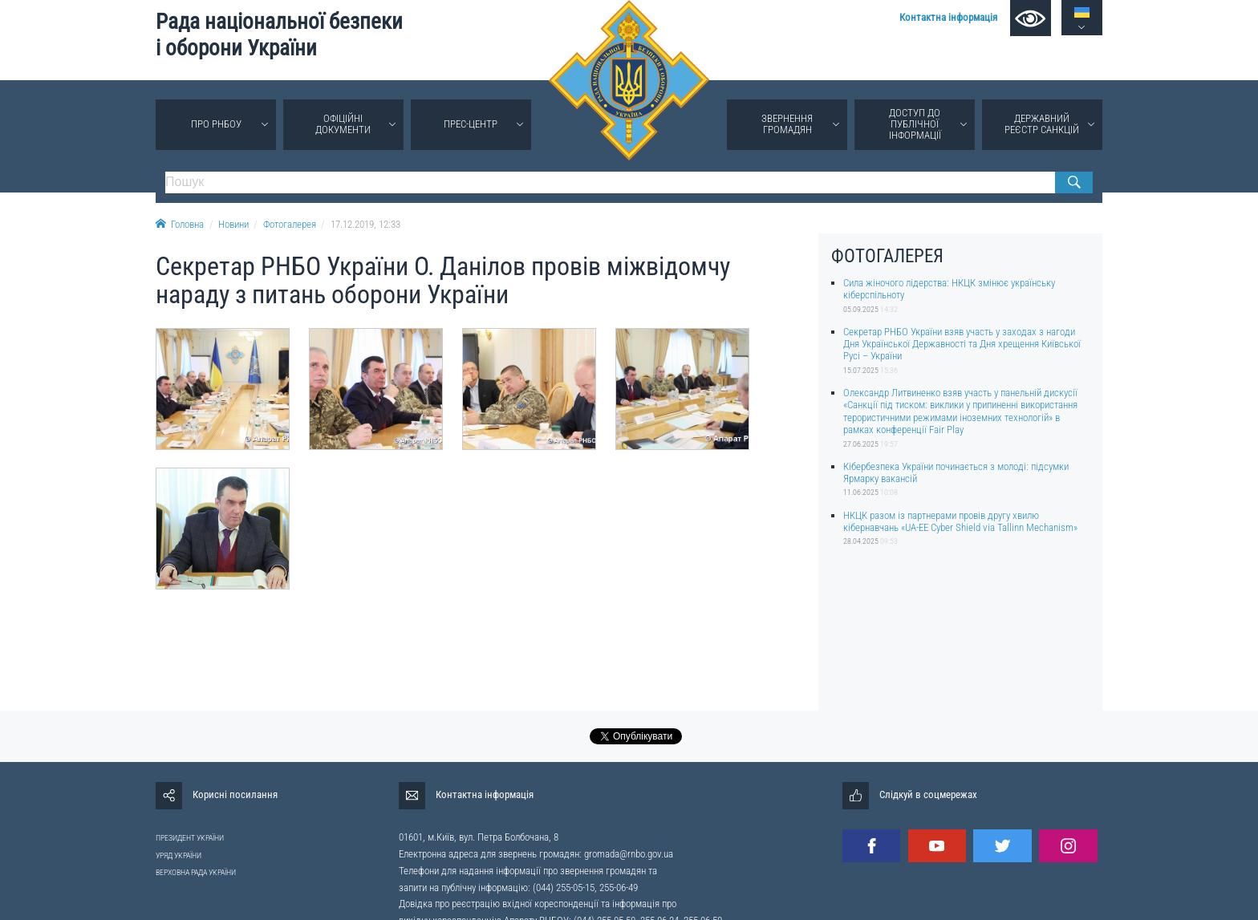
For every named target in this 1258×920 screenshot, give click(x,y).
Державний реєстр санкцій (1041, 124)
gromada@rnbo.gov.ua (628, 854)
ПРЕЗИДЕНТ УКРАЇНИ (190, 838)
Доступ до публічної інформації (915, 124)
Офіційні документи (343, 124)
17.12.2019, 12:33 (365, 224)
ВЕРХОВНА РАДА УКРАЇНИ (196, 872)
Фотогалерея (289, 224)
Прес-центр (470, 124)
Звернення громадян (787, 124)
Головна (180, 224)
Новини (233, 224)
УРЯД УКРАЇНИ (178, 855)
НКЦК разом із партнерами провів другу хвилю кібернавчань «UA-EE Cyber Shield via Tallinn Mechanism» (960, 521)
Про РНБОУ (216, 124)
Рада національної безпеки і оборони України (279, 35)
